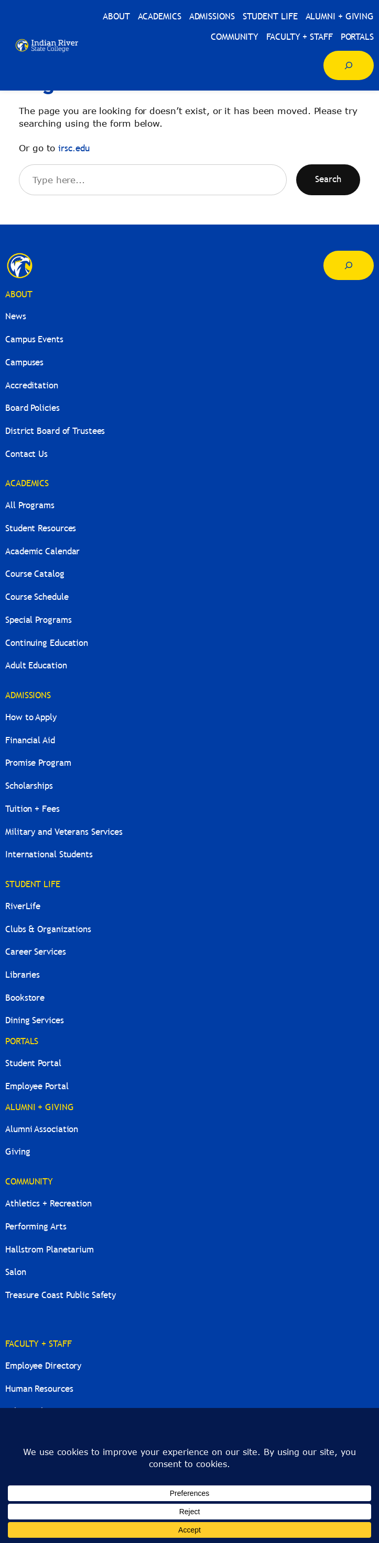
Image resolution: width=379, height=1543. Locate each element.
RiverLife (22, 906)
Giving (17, 1152)
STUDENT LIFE (32, 884)
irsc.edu (73, 148)
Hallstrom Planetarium (49, 1250)
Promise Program (38, 763)
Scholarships (29, 786)
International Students (49, 854)
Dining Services (34, 1020)
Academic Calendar (42, 551)
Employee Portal (37, 1086)
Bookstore (25, 998)
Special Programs (38, 620)
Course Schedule (37, 597)
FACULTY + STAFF (38, 1344)
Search (328, 179)
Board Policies (32, 408)
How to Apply (31, 717)
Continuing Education (46, 643)
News (15, 316)
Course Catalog (34, 574)
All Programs (30, 505)
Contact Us (26, 454)
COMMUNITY (29, 1182)
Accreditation (31, 385)
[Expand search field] (348, 65)
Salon (15, 1272)
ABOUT (19, 294)
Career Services (35, 952)
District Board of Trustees (55, 431)
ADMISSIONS (28, 695)
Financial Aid (30, 740)
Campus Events (34, 339)
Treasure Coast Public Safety (60, 1295)
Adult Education (36, 665)
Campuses (24, 362)
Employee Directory (43, 1366)
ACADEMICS (27, 483)
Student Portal (33, 1063)
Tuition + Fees (32, 809)
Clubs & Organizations (48, 929)
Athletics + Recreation (48, 1204)
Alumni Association (41, 1129)
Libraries (22, 975)
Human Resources (39, 1389)
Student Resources (40, 528)
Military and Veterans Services (64, 832)
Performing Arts (36, 1227)
